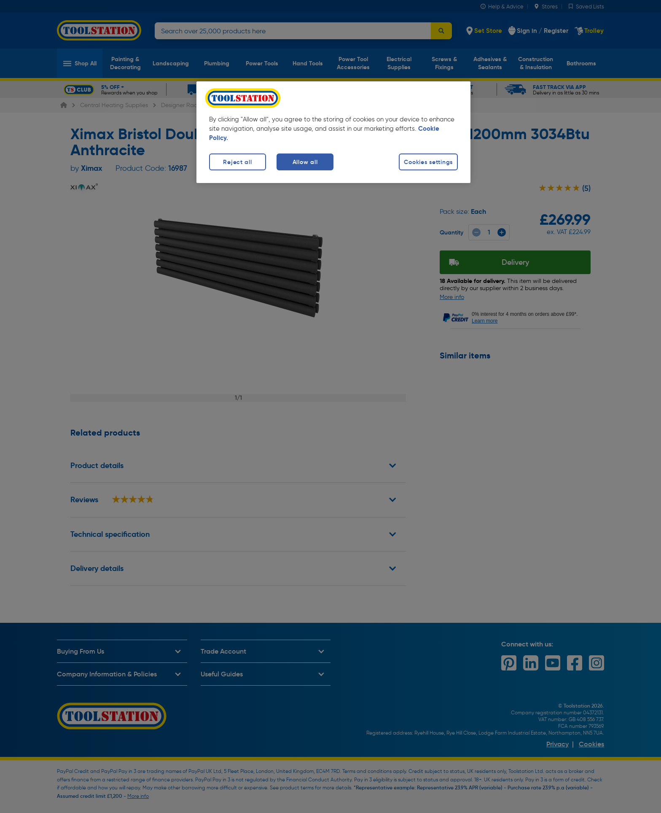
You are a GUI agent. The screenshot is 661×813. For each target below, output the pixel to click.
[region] (333, 132)
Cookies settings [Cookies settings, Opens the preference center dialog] (428, 162)
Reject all (237, 162)
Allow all (305, 162)
